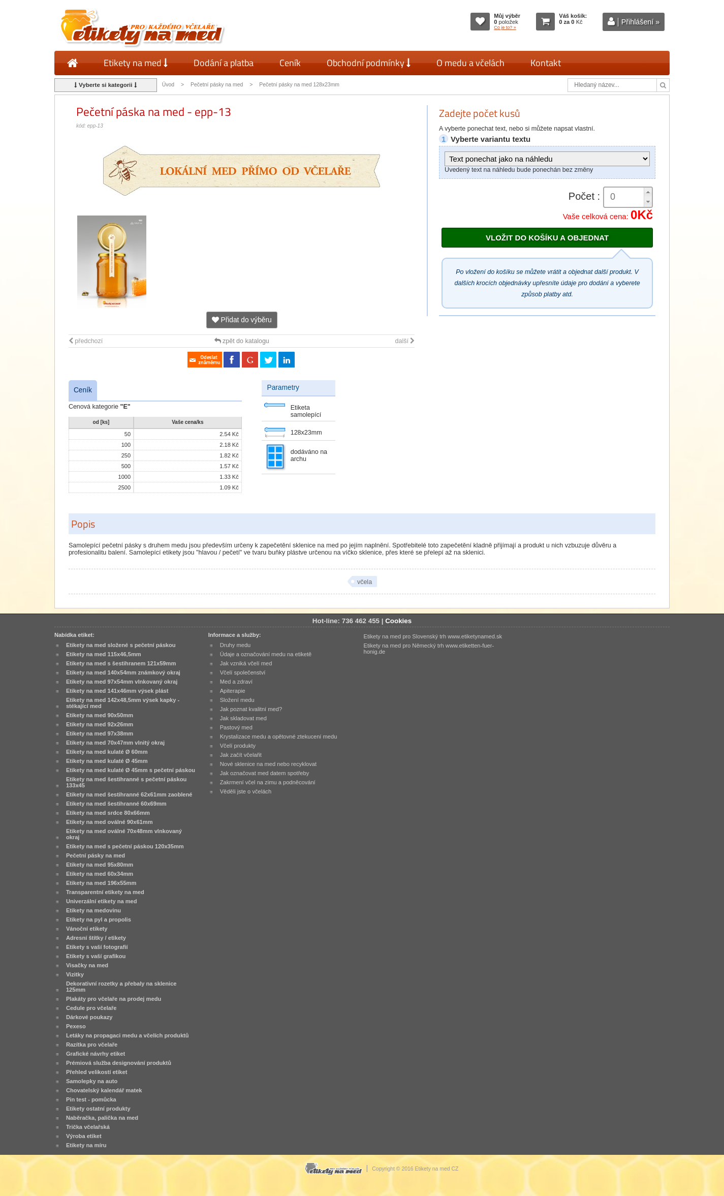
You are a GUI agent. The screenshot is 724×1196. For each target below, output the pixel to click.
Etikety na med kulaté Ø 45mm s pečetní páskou (130, 770)
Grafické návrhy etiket (95, 1054)
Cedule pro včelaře (91, 1008)
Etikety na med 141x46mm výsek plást (117, 691)
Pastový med (236, 727)
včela (364, 582)
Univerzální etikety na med (101, 901)
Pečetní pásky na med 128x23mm (299, 84)
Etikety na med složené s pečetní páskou (121, 645)
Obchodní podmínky (369, 63)
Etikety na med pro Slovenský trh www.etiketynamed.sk (433, 636)
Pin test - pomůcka (91, 1099)
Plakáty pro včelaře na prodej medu (113, 999)
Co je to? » (505, 27)
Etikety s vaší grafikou (95, 956)
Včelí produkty (238, 746)
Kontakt (545, 63)
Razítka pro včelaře (91, 1044)
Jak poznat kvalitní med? (251, 709)
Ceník (290, 63)
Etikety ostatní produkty (98, 1109)
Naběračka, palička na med (102, 1118)
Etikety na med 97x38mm (99, 733)
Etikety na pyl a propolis (98, 919)
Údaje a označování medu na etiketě (266, 654)
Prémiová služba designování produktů (118, 1063)
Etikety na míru (86, 1145)
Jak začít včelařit (241, 755)
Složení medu (237, 700)
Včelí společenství (243, 672)
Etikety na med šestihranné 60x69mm (116, 804)
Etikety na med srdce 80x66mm (108, 813)
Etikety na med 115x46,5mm (103, 654)
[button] (648, 192)
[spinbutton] (628, 197)
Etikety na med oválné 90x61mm (109, 822)
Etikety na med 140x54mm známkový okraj (123, 672)
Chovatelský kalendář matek (104, 1090)
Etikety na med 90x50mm (99, 715)
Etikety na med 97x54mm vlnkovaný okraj (122, 682)
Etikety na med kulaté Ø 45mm (107, 761)
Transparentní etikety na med (105, 892)
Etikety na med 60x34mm (99, 874)
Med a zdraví (236, 682)
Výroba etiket (84, 1136)
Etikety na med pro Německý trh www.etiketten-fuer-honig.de (429, 648)
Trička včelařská (88, 1127)
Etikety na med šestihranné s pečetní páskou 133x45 (126, 782)
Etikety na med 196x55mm (101, 883)
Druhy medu (235, 645)
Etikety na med (136, 63)
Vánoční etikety (87, 929)
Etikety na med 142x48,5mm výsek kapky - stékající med (122, 703)
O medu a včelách (470, 63)
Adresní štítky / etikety (96, 938)
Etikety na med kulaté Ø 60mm (107, 752)
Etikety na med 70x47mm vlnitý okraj (115, 743)
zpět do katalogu (241, 341)
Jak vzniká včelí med (246, 663)
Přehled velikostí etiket (97, 1072)
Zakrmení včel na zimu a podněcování (268, 782)
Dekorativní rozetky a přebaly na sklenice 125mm (121, 986)
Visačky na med (87, 965)
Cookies (398, 621)
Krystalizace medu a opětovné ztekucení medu (278, 736)
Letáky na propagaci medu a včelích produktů (127, 1035)
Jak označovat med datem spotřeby (264, 773)
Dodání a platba (224, 63)
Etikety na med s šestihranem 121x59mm (121, 663)
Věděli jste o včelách (245, 791)
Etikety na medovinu (93, 910)
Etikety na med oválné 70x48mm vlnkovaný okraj (124, 834)
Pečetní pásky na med (217, 84)
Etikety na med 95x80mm (99, 865)
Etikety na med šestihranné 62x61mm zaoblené (129, 794)
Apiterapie (232, 691)
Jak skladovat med (243, 718)
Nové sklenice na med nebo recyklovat (268, 764)
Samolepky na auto (91, 1081)
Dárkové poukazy (89, 1017)
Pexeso (76, 1026)
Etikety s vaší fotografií (97, 947)
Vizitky (75, 974)
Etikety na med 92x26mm (99, 724)
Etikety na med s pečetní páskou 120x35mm (125, 846)
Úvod (168, 84)
